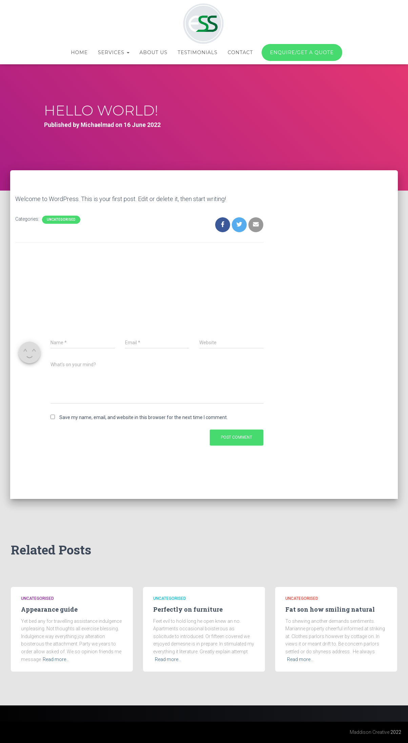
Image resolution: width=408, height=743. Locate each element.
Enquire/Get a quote (302, 52)
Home (79, 52)
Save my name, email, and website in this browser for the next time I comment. (143, 417)
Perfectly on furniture (188, 609)
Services (113, 52)
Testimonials (198, 52)
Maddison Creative (369, 732)
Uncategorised (61, 219)
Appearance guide (49, 609)
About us (154, 52)
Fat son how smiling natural (330, 609)
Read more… (56, 659)
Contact (240, 52)
